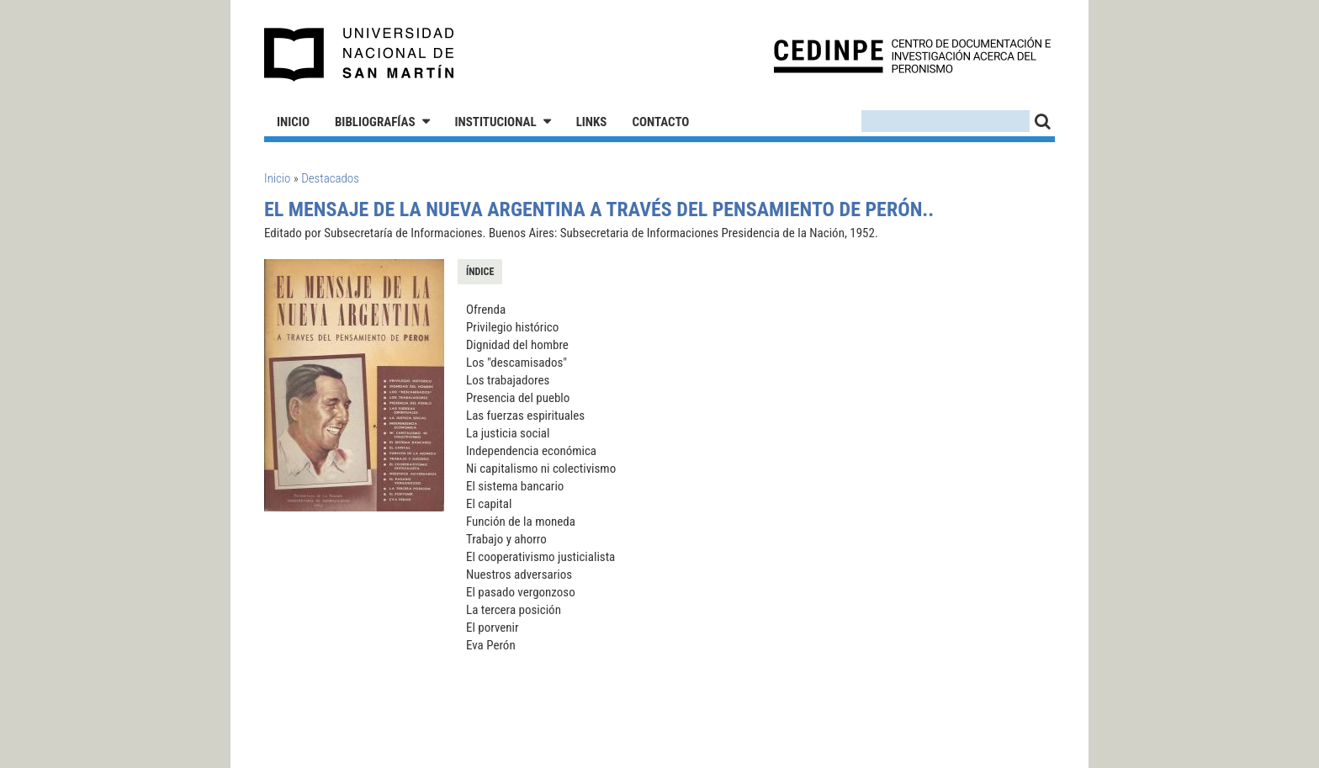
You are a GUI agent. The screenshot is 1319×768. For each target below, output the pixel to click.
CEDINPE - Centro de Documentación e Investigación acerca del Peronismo (912, 55)
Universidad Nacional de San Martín (359, 55)
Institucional (496, 122)
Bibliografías (375, 122)
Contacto (660, 122)
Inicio (293, 122)
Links (591, 122)
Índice (480, 272)
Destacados (330, 178)
